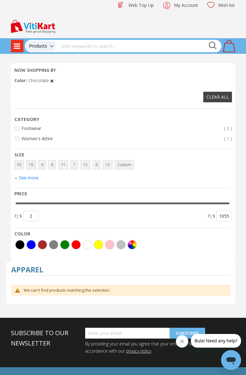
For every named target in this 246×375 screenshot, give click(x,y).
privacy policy (138, 351)
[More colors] (132, 244)
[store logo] (33, 26)
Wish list (226, 5)
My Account (186, 5)
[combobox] (138, 46)
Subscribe (187, 333)
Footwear (127, 128)
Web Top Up (141, 5)
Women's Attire (127, 138)
